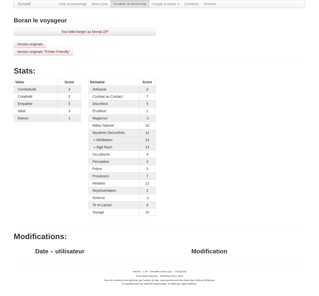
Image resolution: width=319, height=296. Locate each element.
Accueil (24, 4)
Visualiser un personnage (130, 4)
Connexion (191, 4)
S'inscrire (210, 4)
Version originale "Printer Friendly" (43, 52)
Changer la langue (165, 4)
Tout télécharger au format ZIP (84, 32)
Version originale (30, 44)
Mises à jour (100, 4)
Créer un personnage (73, 4)
